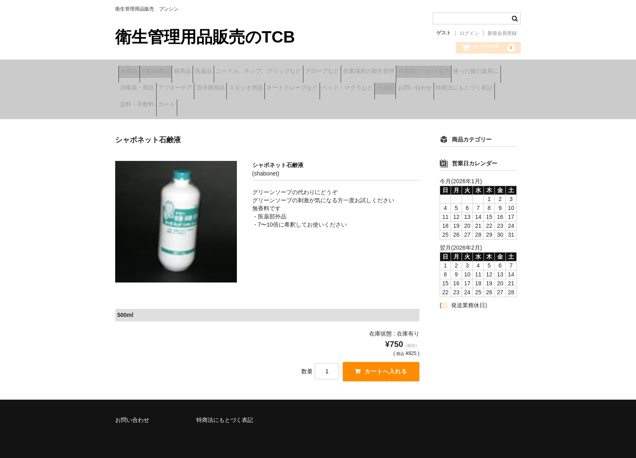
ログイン (469, 33)
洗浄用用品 (369, 89)
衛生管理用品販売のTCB (205, 37)
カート (408, 106)
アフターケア (321, 89)
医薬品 (244, 71)
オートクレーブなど (475, 89)
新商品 (210, 71)
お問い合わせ (242, 106)
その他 (199, 106)
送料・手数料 (366, 106)
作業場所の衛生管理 (447, 71)
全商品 (132, 71)
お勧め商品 (171, 71)
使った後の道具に (213, 89)
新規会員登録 (502, 33)
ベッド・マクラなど (148, 106)
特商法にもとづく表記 (303, 106)
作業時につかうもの (148, 89)
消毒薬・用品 (270, 89)
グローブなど (389, 71)
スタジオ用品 (417, 89)
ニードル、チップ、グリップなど (312, 71)
